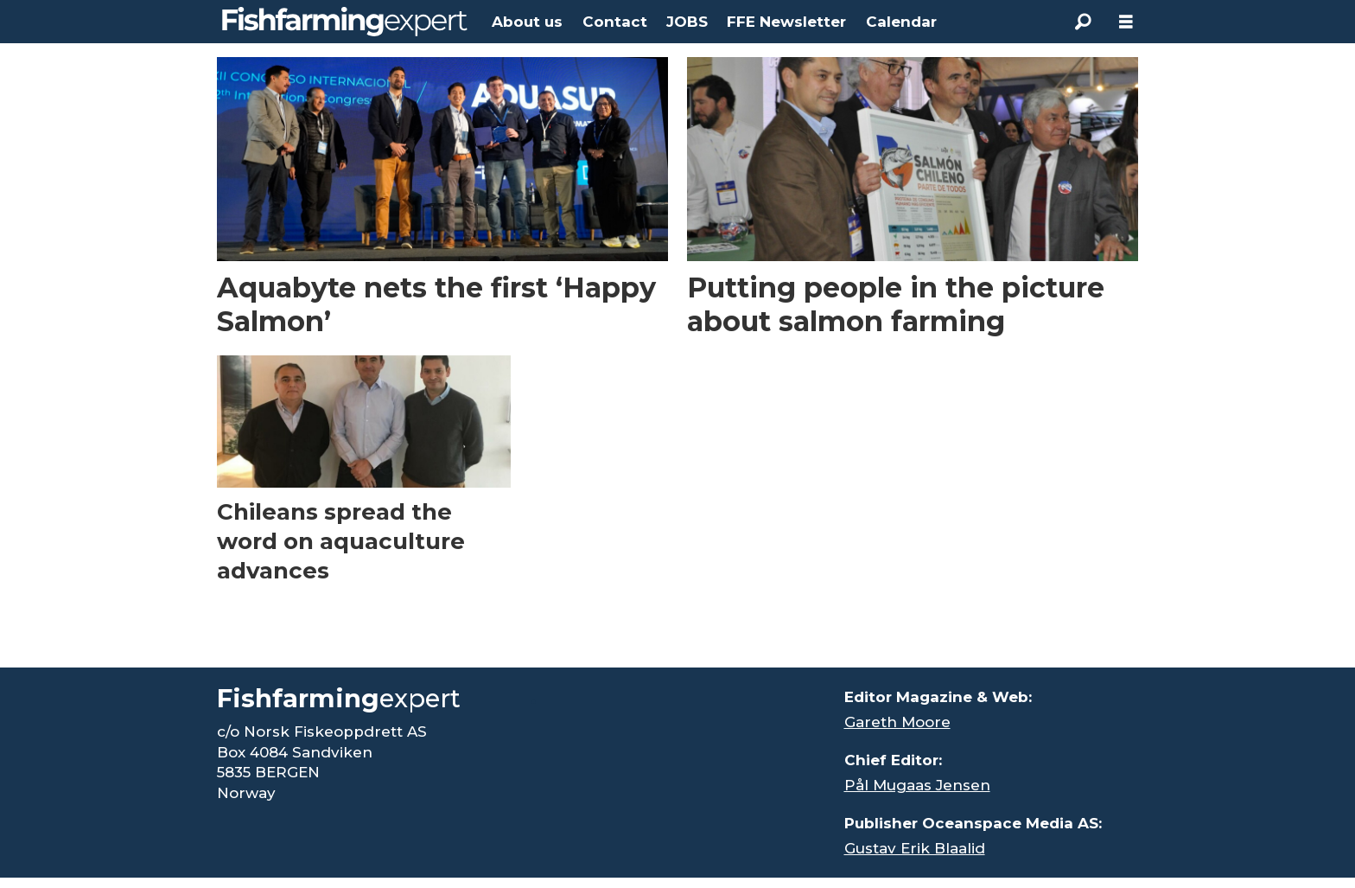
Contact (614, 21)
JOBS (687, 21)
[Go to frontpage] (344, 21)
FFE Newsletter (786, 21)
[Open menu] (1126, 22)
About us (527, 21)
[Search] (1082, 21)
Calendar (901, 21)
